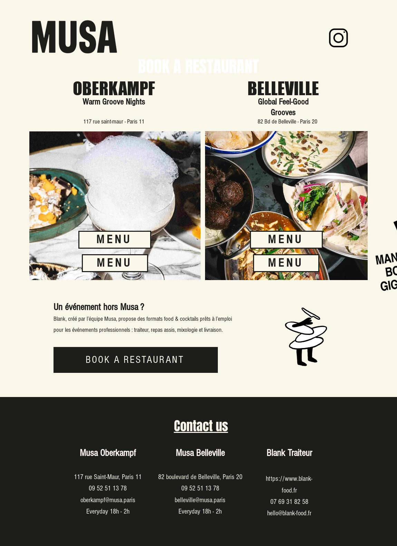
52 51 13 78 (112, 488)
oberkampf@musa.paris (107, 500)
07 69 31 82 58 (289, 502)
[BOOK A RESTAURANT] (136, 360)
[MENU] (115, 263)
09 (93, 488)
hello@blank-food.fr (289, 513)
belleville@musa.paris (200, 500)
